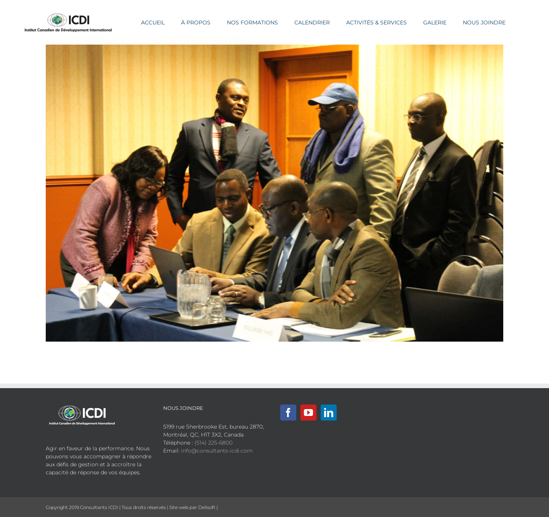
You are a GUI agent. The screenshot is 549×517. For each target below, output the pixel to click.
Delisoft (206, 507)
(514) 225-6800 (213, 442)
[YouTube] (308, 413)
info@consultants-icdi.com (217, 450)
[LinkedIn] (329, 413)
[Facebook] (288, 413)
